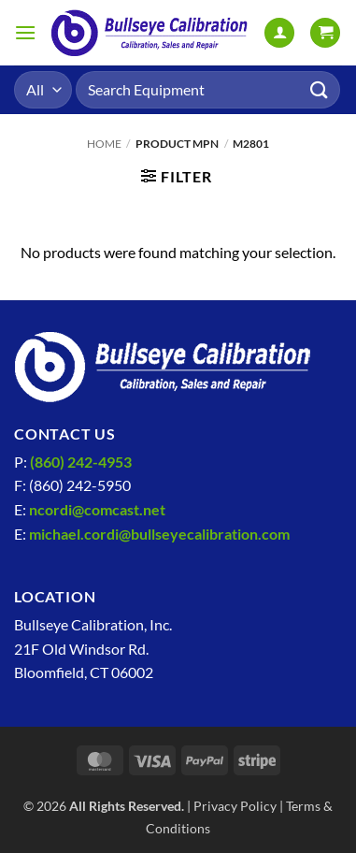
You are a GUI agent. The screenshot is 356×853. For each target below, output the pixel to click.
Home (104, 144)
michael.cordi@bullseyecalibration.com (159, 533)
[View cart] (325, 33)
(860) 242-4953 (81, 461)
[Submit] (319, 89)
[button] (25, 32)
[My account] (279, 33)
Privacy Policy (235, 806)
